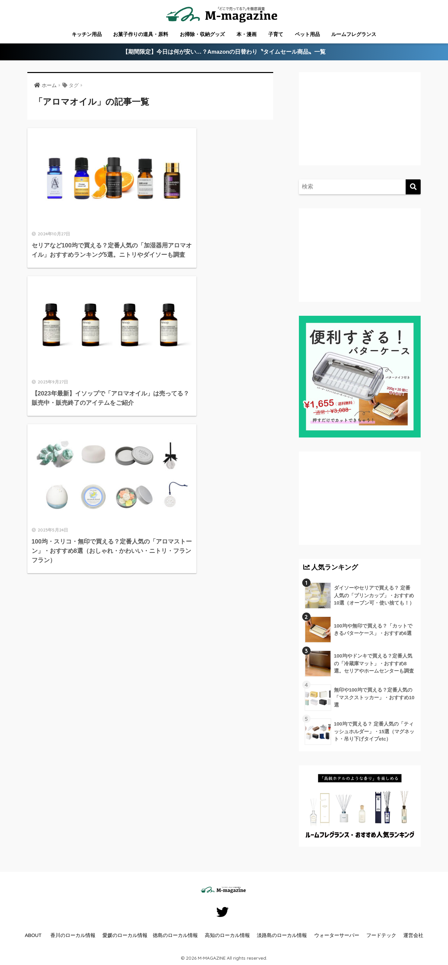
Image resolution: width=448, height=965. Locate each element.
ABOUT (33, 935)
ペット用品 (307, 34)
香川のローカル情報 (72, 935)
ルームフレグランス (353, 34)
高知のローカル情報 (227, 935)
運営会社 (413, 935)
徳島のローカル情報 (175, 935)
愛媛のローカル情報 (124, 935)
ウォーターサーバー (336, 935)
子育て (275, 34)
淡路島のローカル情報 (282, 935)
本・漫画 (247, 34)
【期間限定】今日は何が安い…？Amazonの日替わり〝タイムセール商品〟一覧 (224, 52)
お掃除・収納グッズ (202, 34)
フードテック (381, 935)
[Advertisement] (359, 125)
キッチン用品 (87, 34)
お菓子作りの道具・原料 (140, 34)
